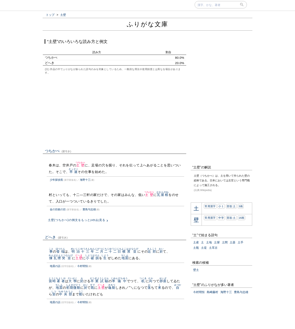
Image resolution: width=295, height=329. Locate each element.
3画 (240, 206)
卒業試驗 (99, 281)
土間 (225, 242)
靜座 (163, 281)
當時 (52, 281)
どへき (56, 237)
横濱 (126, 251)
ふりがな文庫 (147, 24)
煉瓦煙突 (57, 258)
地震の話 (55, 266)
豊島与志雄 (89, 209)
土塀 (217, 242)
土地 (209, 242)
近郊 (152, 251)
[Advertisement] (114, 111)
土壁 (80, 165)
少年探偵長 (56, 179)
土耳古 (213, 247)
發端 (60, 251)
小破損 (92, 258)
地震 (124, 258)
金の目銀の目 (58, 209)
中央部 (65, 294)
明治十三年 (83, 251)
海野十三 (85, 179)
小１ (221, 206)
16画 (241, 217)
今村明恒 (82, 266)
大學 (72, 281)
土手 (240, 242)
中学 (221, 217)
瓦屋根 (163, 195)
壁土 (196, 269)
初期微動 (73, 287)
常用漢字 (210, 206)
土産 (196, 242)
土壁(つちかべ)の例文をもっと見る (76, 220)
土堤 (204, 247)
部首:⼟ (231, 206)
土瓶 (196, 247)
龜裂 (111, 287)
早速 (73, 172)
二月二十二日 (108, 251)
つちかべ (58, 151)
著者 (61, 281)
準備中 (119, 281)
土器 (232, 242)
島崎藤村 (212, 292)
